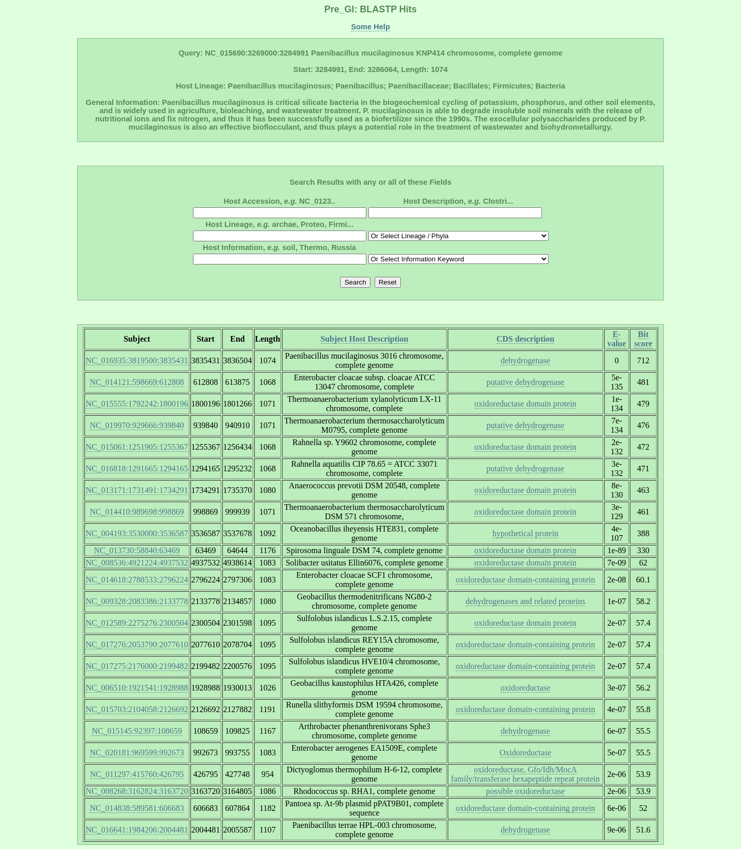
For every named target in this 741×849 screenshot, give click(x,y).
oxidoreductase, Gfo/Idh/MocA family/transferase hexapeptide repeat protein (525, 774)
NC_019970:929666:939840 (137, 425)
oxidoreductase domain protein (525, 403)
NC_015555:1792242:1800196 (136, 403)
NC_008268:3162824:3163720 (136, 791)
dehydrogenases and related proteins (525, 601)
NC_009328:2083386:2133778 (136, 601)
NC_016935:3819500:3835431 (136, 360)
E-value (616, 339)
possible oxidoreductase (525, 791)
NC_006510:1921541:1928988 (136, 687)
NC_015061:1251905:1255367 (136, 447)
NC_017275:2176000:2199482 (136, 666)
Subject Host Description (365, 338)
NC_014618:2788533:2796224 (136, 579)
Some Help (370, 27)
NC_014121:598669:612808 (137, 382)
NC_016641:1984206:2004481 (136, 829)
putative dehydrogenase (525, 382)
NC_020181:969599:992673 (137, 752)
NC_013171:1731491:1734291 (136, 490)
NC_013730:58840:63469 (137, 550)
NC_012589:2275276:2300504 (136, 622)
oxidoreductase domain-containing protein (525, 579)
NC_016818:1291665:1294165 (136, 468)
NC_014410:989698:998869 (137, 511)
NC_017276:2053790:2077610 (136, 644)
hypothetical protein (525, 533)
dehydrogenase (525, 360)
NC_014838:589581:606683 (137, 808)
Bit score (643, 339)
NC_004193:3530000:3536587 (136, 533)
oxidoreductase (526, 687)
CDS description (525, 338)
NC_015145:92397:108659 (137, 731)
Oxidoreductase (525, 752)
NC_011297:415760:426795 (137, 774)
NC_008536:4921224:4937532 (136, 562)
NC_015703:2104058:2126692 (136, 709)
